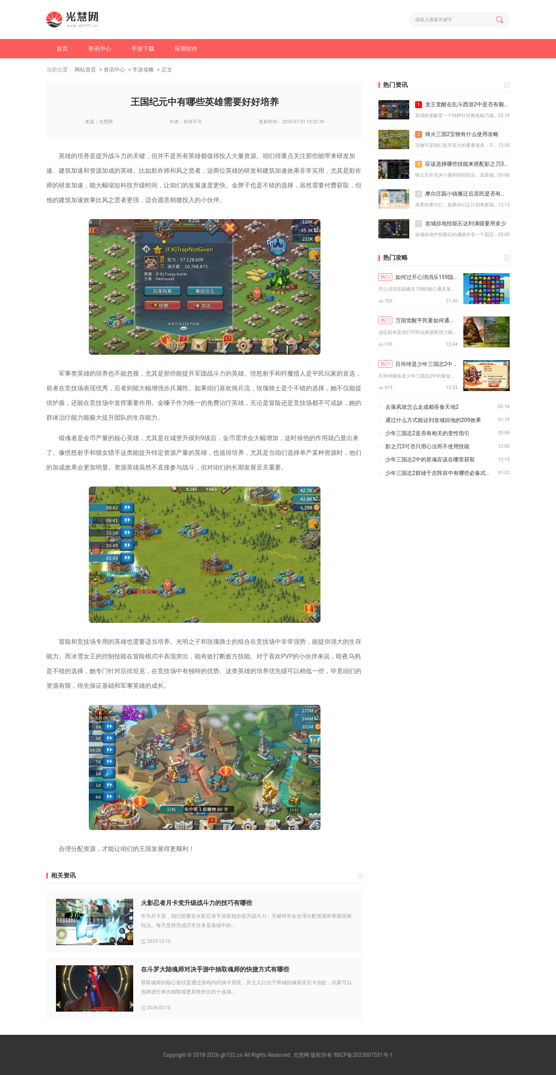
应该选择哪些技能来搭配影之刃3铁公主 (462, 164)
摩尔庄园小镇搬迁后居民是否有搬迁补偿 (462, 194)
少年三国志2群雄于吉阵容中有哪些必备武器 (438, 473)
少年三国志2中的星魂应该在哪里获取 (430, 459)
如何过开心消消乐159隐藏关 (418, 277)
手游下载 (142, 48)
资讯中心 (99, 48)
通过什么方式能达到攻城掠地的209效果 (433, 420)
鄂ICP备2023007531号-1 (363, 1055)
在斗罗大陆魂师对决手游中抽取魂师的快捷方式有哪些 (215, 969)
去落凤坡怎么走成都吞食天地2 (422, 407)
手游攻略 (143, 69)
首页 (62, 48)
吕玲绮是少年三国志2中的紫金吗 (418, 364)
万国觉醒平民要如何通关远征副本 (418, 320)
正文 (166, 69)
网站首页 (85, 69)
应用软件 (186, 48)
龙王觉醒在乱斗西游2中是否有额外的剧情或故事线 (462, 104)
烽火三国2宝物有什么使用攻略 (456, 134)
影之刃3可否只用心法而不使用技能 (427, 446)
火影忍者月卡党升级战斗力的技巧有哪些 (196, 903)
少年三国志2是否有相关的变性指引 (427, 433)
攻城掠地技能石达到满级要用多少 (460, 223)
